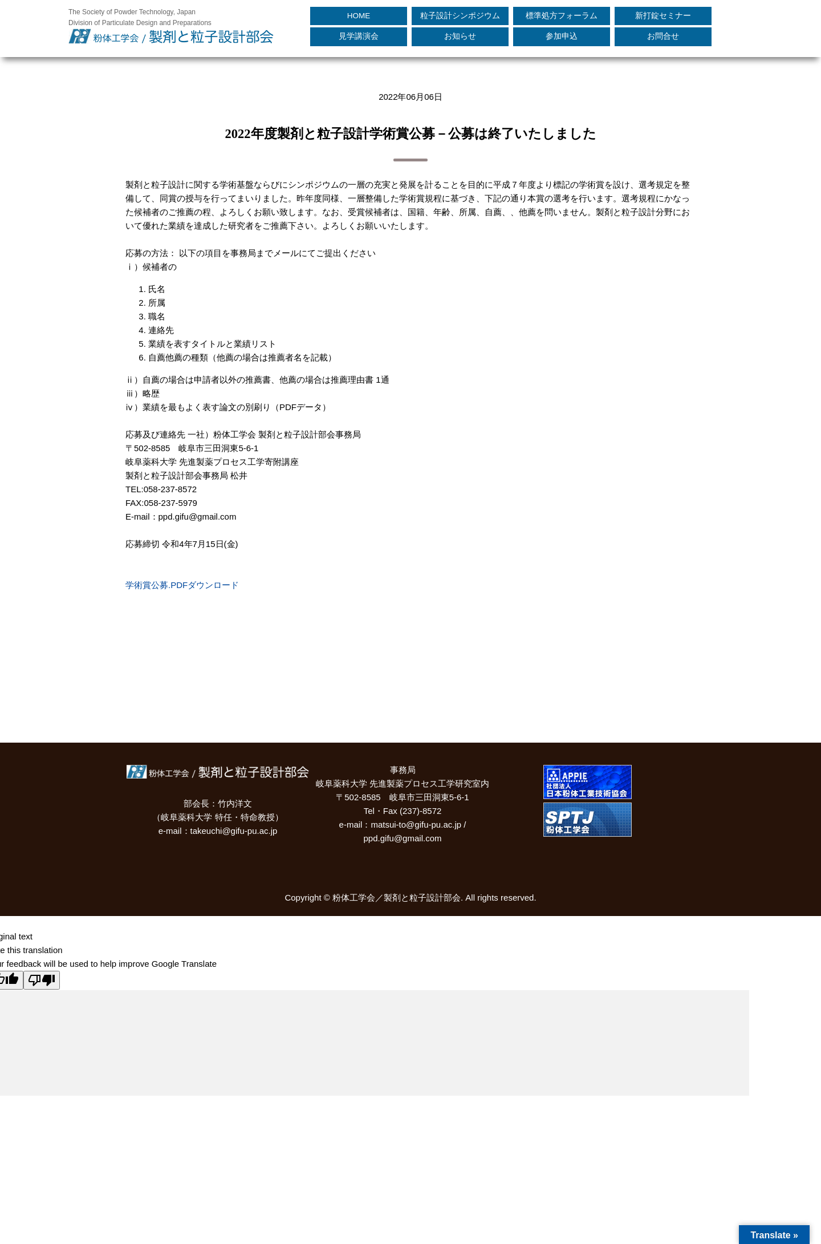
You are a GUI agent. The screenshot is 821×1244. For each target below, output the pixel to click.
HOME (359, 15)
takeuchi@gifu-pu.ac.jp (234, 831)
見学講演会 (359, 36)
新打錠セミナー (663, 15)
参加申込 (562, 36)
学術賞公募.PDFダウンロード (182, 585)
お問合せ (663, 36)
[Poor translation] (41, 980)
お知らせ (460, 36)
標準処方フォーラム (562, 15)
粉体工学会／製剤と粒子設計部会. (397, 897)
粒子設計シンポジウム (460, 15)
